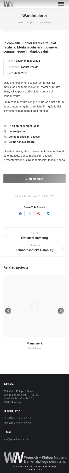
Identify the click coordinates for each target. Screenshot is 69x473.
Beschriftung (30, 196)
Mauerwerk (35, 343)
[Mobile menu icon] (61, 4)
